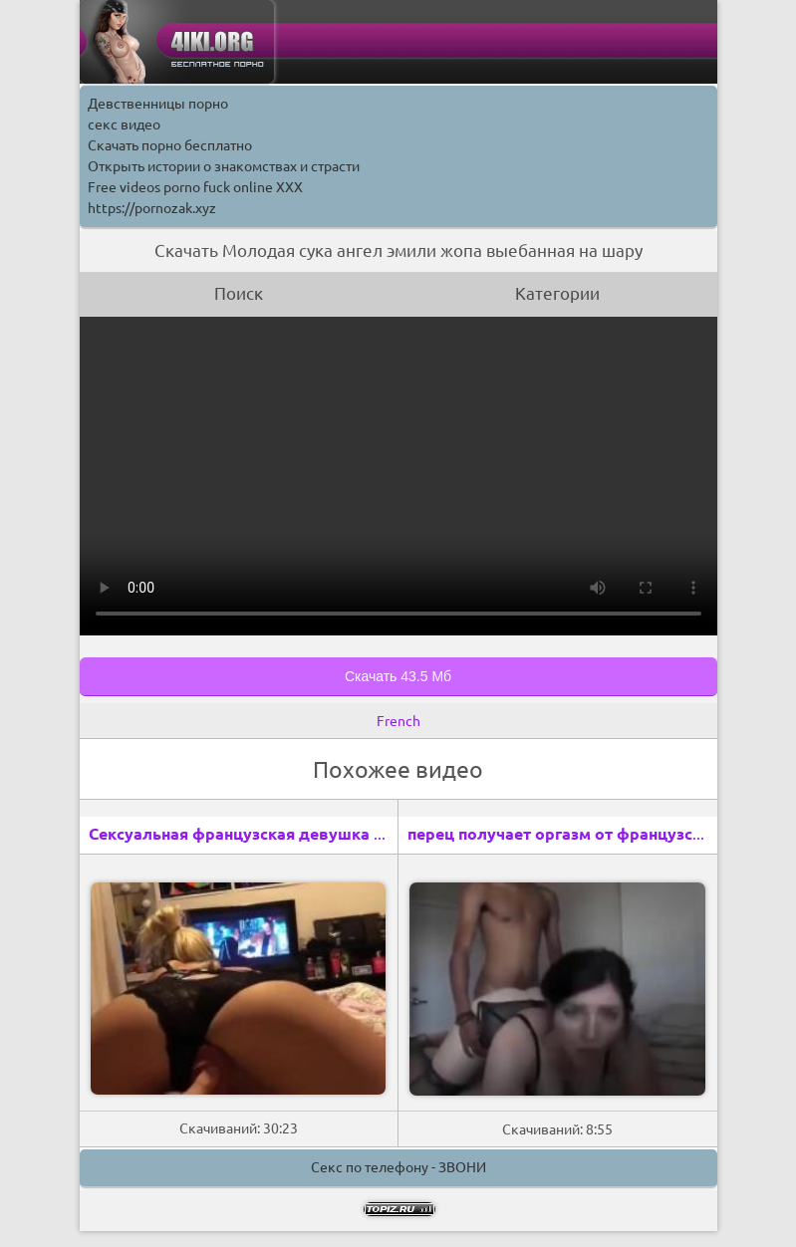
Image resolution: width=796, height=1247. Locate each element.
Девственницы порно (158, 104)
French (398, 721)
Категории (557, 293)
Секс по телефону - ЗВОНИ (398, 1167)
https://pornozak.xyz (152, 208)
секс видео (124, 124)
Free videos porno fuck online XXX (195, 187)
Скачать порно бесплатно (170, 145)
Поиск (238, 293)
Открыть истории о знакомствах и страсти (224, 166)
